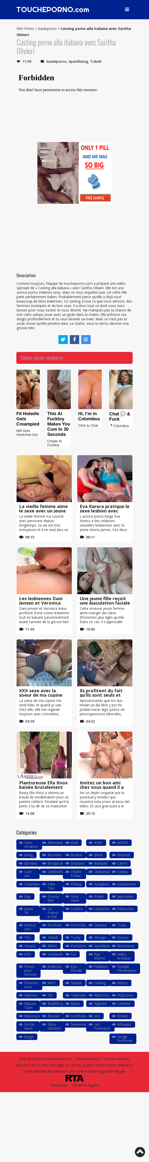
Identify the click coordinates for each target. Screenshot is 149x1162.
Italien (99, 896)
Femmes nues (31, 984)
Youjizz (30, 945)
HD (50, 995)
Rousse (53, 1016)
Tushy (75, 937)
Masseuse (32, 1016)
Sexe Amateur (31, 844)
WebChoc (101, 995)
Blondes (30, 863)
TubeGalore (80, 995)
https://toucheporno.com (52, 1059)
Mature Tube (30, 1005)
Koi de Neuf (29, 1026)
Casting (100, 982)
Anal (74, 842)
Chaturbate (103, 871)
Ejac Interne (99, 956)
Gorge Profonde (124, 1038)
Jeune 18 (28, 910)
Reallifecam (57, 1003)
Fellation (101, 966)
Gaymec (30, 995)
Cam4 (122, 863)
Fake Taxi (51, 886)
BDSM (122, 842)
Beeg (28, 855)
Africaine (124, 1024)
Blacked (123, 855)
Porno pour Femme (30, 970)
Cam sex (28, 873)
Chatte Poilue (76, 873)
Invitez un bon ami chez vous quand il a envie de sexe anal (102, 787)
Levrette (124, 1003)
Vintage (100, 937)
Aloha (52, 945)
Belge (28, 1036)
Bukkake (101, 863)
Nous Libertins (54, 1026)
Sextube (100, 925)
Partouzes (125, 908)
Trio (27, 937)
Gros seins (75, 898)
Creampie (32, 884)
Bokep (122, 1016)
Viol (97, 1016)
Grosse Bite (53, 898)
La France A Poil (53, 912)
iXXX (27, 954)
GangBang (102, 884)
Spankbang (78, 61)
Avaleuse (55, 966)
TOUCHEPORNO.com (52, 9)
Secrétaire (79, 1016)
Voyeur (122, 937)
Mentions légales (85, 1085)
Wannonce (125, 945)
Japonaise (125, 896)
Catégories (58, 1085)
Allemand (55, 842)
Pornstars (78, 945)
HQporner (125, 995)
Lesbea (76, 908)
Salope (76, 982)
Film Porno (25, 28)
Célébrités (55, 871)
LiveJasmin (56, 954)
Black (98, 855)
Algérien (100, 1003)
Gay (27, 896)
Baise (75, 1003)
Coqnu (122, 871)
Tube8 (95, 61)
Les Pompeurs (102, 1026)
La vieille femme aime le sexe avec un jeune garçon (43, 510)
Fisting (76, 884)
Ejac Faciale (76, 968)
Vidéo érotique (124, 956)
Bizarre (76, 855)
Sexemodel (80, 1024)
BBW (98, 842)
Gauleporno (47, 28)
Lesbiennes (103, 908)
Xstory (122, 982)
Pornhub (54, 925)
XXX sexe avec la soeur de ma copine (40, 693)
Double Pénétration (126, 968)
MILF (52, 982)
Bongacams (57, 863)
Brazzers (78, 863)
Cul (73, 954)
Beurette (55, 855)
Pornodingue (81, 925)
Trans (121, 925)
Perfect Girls (30, 927)
